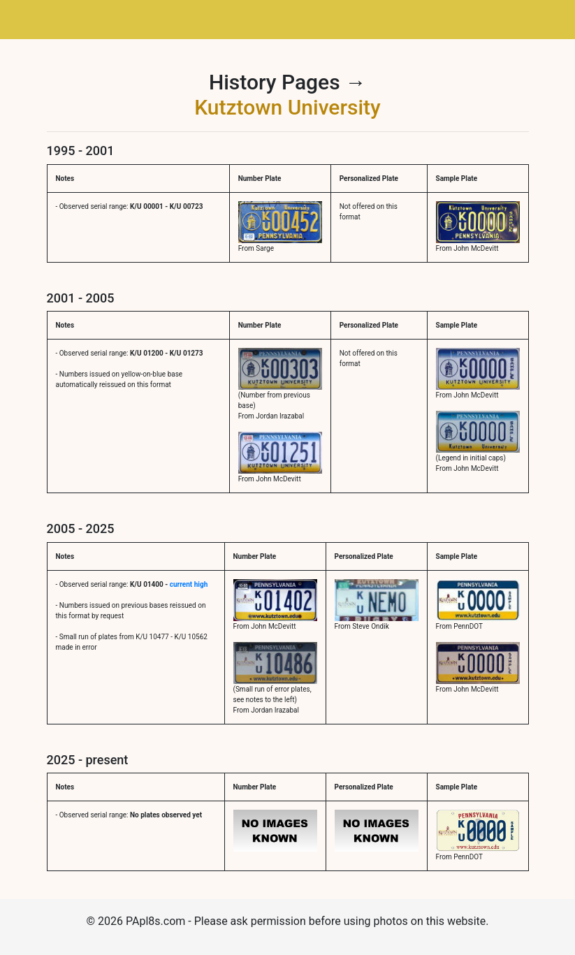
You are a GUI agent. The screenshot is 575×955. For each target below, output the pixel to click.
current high (189, 584)
